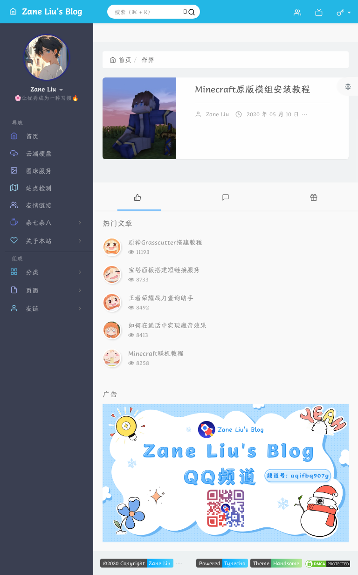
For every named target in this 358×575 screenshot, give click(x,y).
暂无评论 (327, 114)
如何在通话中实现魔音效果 (167, 325)
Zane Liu (217, 114)
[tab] (137, 196)
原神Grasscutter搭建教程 (165, 242)
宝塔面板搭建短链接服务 (164, 270)
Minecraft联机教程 (156, 353)
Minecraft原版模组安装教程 (252, 89)
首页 (120, 60)
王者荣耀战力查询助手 (160, 298)
